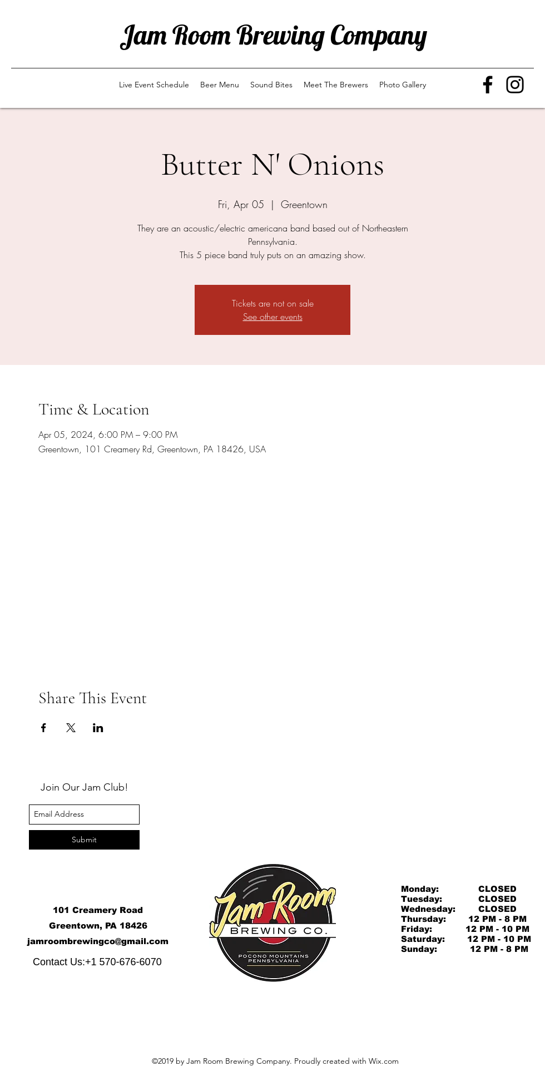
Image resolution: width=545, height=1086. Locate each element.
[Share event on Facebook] (43, 727)
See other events (273, 316)
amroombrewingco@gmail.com (99, 941)
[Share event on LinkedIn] (98, 727)
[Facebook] (487, 84)
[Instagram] (515, 84)
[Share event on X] (71, 727)
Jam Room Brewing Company (273, 34)
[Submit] (84, 840)
